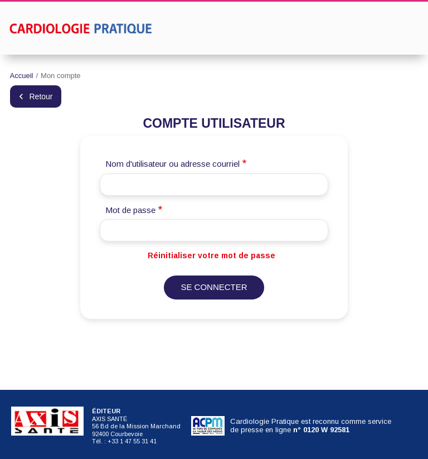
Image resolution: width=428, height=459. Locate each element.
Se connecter (214, 287)
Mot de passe (130, 210)
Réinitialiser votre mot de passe (211, 255)
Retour (41, 96)
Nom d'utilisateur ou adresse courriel (172, 163)
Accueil (21, 75)
